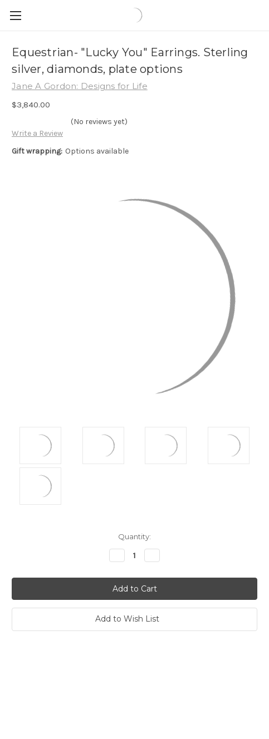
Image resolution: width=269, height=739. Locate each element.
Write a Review (37, 133)
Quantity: (134, 536)
